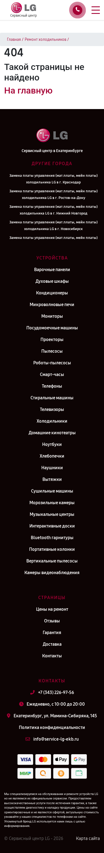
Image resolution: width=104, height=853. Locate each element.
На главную (28, 90)
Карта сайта (88, 838)
